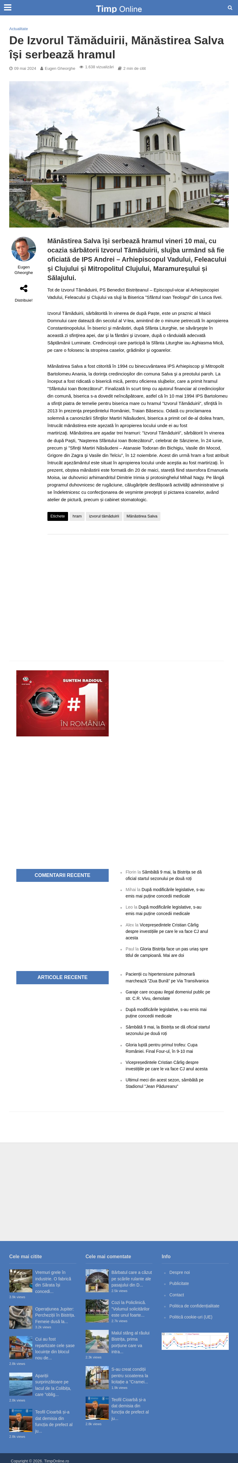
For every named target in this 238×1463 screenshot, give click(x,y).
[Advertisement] (138, 588)
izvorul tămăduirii (104, 516)
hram (77, 516)
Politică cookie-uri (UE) (191, 1310)
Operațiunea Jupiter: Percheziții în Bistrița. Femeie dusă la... (55, 1309)
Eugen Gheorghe (60, 68)
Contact (176, 1289)
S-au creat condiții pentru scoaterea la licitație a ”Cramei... (129, 1370)
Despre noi (179, 1267)
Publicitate (179, 1277)
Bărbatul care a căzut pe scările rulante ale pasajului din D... (131, 1273)
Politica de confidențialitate (194, 1299)
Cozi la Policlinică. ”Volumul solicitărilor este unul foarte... (130, 1303)
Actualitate (18, 28)
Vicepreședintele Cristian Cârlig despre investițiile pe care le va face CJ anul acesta (167, 929)
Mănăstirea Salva (142, 516)
